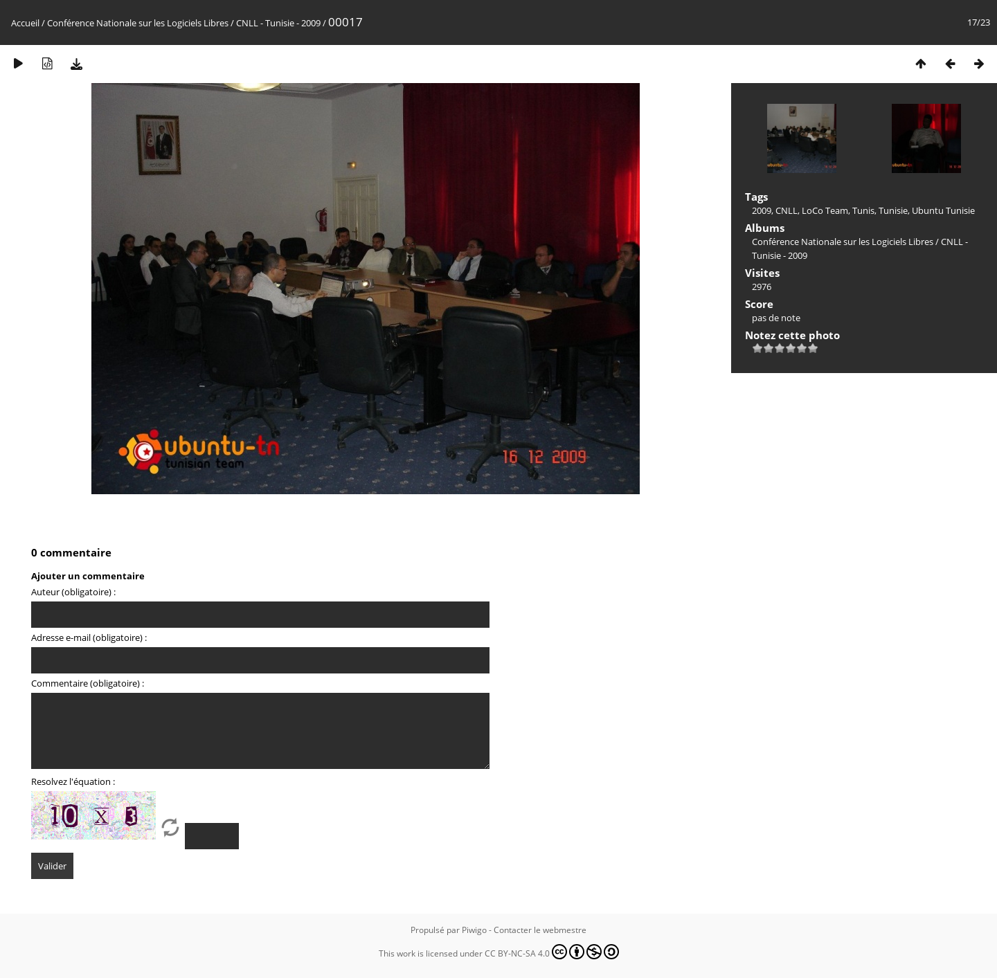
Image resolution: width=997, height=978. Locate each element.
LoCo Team (825, 210)
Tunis (863, 210)
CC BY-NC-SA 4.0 (552, 951)
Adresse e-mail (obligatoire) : (89, 637)
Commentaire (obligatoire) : (87, 683)
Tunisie (893, 210)
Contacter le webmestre (540, 930)
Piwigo (474, 930)
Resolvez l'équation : (73, 781)
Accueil (25, 23)
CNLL (786, 210)
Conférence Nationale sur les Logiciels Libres (137, 23)
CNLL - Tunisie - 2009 (278, 23)
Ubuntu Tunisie (943, 210)
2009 (761, 210)
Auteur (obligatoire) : (73, 592)
